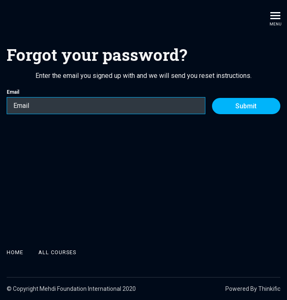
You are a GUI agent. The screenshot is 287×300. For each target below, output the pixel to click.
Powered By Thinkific (252, 288)
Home (15, 252)
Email (106, 101)
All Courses (57, 252)
